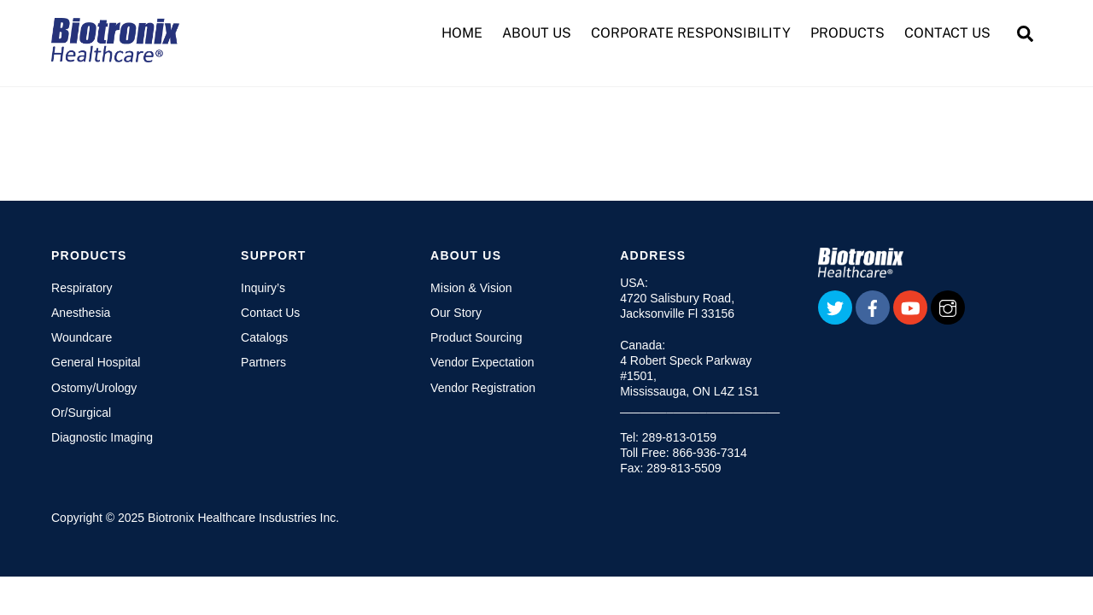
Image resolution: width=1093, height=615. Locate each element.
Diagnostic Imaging (102, 437)
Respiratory (82, 288)
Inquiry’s (263, 288)
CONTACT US (947, 33)
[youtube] (910, 306)
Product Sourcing (476, 337)
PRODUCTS (847, 33)
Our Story (456, 312)
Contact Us (270, 312)
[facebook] (873, 306)
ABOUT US (536, 33)
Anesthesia (80, 312)
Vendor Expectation (482, 362)
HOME (461, 33)
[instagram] (948, 306)
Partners (263, 362)
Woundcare (81, 337)
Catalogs (264, 337)
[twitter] (835, 306)
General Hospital (95, 362)
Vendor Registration (482, 388)
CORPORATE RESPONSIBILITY (691, 33)
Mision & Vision (470, 288)
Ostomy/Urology (94, 388)
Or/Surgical (81, 412)
